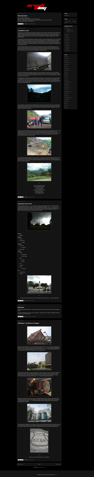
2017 (67, 27)
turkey (66, 107)
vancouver (66, 70)
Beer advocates (45, 347)
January (68, 29)
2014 (67, 37)
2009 (67, 45)
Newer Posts (20, 464)
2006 (67, 50)
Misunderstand (22, 16)
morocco (66, 105)
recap (66, 89)
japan (66, 103)
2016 (67, 34)
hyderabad (66, 87)
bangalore (66, 83)
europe (66, 95)
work (65, 78)
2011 (67, 42)
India (48, 206)
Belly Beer (21, 307)
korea (66, 60)
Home (39, 464)
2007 (67, 48)
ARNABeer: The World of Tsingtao (28, 323)
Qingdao (37, 375)
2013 (67, 39)
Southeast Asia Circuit (25, 203)
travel (34, 300)
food (30, 459)
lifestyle (66, 74)
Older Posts (58, 464)
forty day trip (30, 205)
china (28, 23)
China (51, 206)
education (66, 99)
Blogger (55, 474)
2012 (67, 40)
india (65, 66)
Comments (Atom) (41, 467)
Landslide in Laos (23, 30)
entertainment (67, 91)
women (34, 23)
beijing (66, 68)
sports (66, 80)
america (66, 101)
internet (66, 93)
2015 (67, 35)
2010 (67, 44)
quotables (31, 23)
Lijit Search (67, 15)
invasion (30, 400)
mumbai (66, 85)
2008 (67, 47)
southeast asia (29, 300)
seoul (65, 76)
